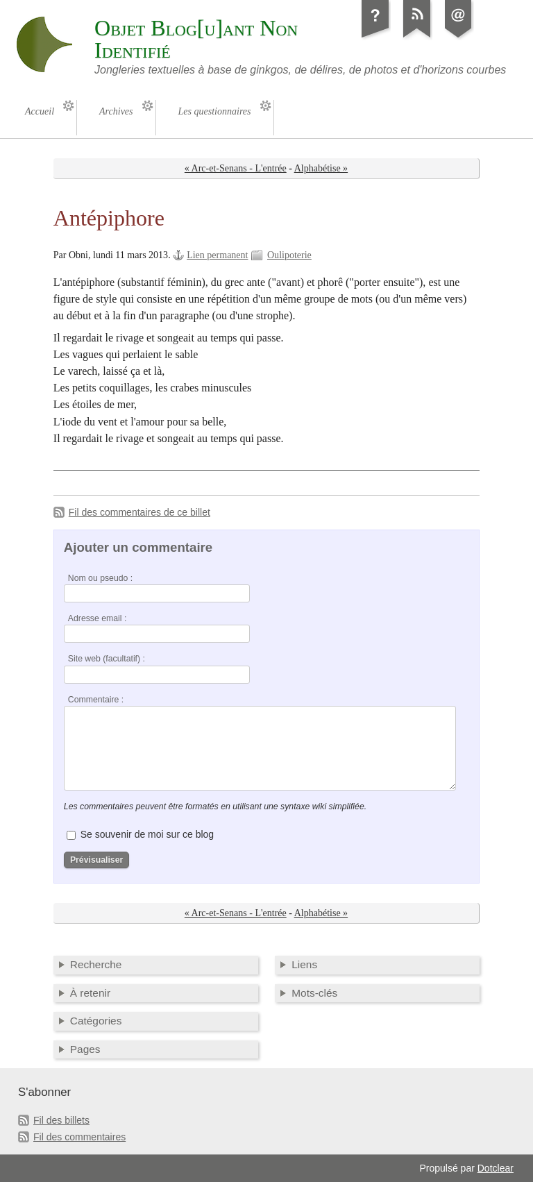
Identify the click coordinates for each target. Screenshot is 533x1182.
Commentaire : (96, 699)
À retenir (90, 993)
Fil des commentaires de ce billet (139, 512)
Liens (304, 964)
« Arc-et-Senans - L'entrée (236, 168)
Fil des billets (61, 1120)
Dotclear (495, 1168)
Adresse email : (97, 618)
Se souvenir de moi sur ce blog (147, 834)
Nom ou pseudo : (100, 578)
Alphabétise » (321, 168)
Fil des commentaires (79, 1136)
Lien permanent (217, 255)
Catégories (96, 1021)
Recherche (96, 964)
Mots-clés (314, 993)
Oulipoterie (289, 255)
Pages (85, 1049)
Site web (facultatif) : (106, 659)
